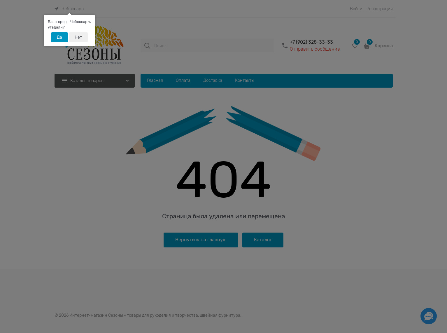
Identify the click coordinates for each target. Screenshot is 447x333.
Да (59, 37)
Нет (78, 37)
